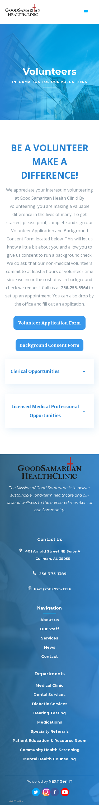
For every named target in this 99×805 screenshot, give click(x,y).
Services (49, 638)
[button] (86, 12)
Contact (49, 656)
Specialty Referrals (50, 731)
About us (49, 619)
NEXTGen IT (61, 781)
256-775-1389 (53, 573)
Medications (49, 722)
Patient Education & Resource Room (49, 740)
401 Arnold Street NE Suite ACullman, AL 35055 (52, 555)
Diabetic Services (49, 703)
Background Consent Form (49, 345)
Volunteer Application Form (49, 323)
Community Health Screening (49, 749)
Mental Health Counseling (49, 759)
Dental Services (49, 694)
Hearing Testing (49, 713)
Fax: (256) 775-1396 (52, 589)
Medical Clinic (49, 685)
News (49, 647)
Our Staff (49, 629)
